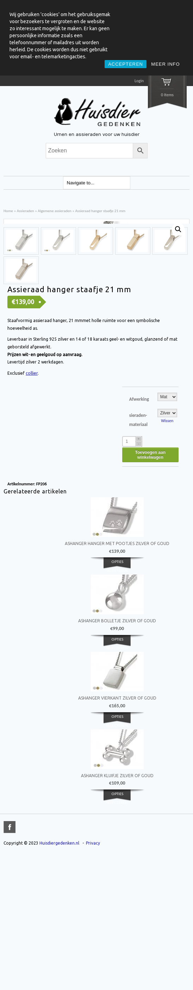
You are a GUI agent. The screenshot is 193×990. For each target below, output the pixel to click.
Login (139, 80)
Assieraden (25, 210)
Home (8, 210)
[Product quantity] (132, 576)
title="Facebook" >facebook (9, 962)
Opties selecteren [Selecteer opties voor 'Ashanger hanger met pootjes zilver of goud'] (117, 701)
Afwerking (139, 534)
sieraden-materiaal (138, 555)
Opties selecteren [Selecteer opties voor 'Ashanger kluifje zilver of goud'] (117, 933)
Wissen (167, 555)
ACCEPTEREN (125, 64)
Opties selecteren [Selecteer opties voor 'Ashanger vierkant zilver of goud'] (117, 856)
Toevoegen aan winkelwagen (150, 590)
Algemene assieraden (54, 210)
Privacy (93, 978)
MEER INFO (165, 64)
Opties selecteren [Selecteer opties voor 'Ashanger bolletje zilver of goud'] (117, 779)
